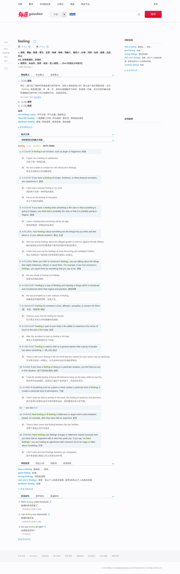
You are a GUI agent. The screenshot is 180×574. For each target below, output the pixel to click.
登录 (156, 4)
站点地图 (103, 556)
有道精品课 (45, 4)
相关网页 (37, 97)
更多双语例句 (24, 539)
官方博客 (56, 556)
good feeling (24, 473)
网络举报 (115, 556)
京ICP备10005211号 (154, 568)
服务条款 (126, 568)
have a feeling (25, 469)
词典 (20, 4)
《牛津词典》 (26, 534)
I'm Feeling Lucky (27, 114)
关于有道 (21, 556)
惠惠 (72, 4)
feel (36, 408)
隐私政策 (119, 568)
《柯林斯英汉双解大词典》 (32, 509)
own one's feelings (27, 480)
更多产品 (85, 4)
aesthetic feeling (26, 122)
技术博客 (68, 556)
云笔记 (60, 4)
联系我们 (92, 556)
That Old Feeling (26, 118)
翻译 (31, 4)
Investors (33, 556)
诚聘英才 (80, 556)
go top (6, 68)
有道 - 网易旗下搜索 (30, 14)
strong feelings (25, 476)
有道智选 (45, 556)
